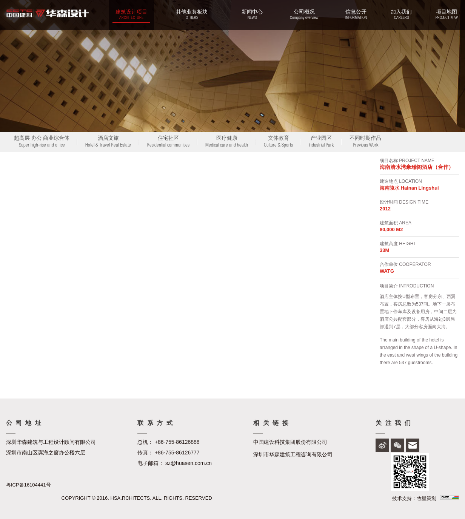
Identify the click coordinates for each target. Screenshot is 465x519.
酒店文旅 (108, 142)
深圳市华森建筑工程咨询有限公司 (293, 454)
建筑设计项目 (131, 15)
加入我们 (401, 15)
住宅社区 (168, 142)
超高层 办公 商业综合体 (41, 142)
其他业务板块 (192, 15)
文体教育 (278, 142)
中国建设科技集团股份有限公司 (290, 442)
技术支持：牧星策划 (414, 498)
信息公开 (356, 15)
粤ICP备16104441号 (28, 485)
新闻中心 (252, 15)
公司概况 (304, 15)
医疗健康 (226, 142)
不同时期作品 (365, 142)
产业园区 (321, 142)
